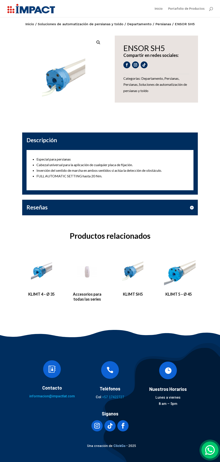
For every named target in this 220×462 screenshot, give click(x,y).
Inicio (159, 9)
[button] (98, 42)
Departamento (139, 24)
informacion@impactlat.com (52, 396)
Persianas (163, 24)
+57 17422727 (113, 397)
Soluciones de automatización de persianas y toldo (80, 24)
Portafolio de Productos (186, 9)
